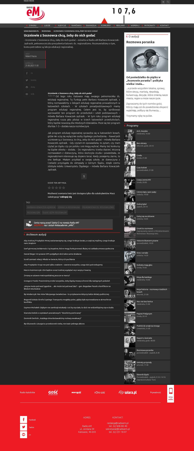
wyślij (32, 94)
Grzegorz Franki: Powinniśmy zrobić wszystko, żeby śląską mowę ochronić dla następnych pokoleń (67, 281)
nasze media (29, 1)
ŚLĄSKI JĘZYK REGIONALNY (55, 212)
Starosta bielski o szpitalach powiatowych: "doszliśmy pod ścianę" (52, 313)
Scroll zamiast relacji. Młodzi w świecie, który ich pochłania (49, 259)
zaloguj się (66, 196)
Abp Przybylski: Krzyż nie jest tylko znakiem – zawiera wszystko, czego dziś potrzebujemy (63, 265)
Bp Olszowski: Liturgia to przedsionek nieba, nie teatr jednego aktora (54, 324)
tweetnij (33, 80)
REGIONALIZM (33, 212)
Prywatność (155, 392)
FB (32, 73)
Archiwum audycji (36, 234)
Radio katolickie (27, 392)
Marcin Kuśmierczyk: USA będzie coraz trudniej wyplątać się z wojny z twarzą (57, 270)
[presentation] (33, 438)
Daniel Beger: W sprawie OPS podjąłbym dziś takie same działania (52, 254)
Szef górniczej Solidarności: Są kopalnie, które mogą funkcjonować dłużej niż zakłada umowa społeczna (69, 248)
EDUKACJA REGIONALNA (69, 207)
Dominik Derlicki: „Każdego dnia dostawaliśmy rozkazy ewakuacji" (52, 318)
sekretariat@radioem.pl (118, 429)
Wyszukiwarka (168, 2)
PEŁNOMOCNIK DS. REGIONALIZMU (98, 207)
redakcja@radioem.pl (118, 423)
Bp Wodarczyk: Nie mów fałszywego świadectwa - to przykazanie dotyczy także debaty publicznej (66, 294)
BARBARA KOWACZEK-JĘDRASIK (41, 207)
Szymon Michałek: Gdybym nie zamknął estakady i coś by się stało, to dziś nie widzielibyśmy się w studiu (69, 307)
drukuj (33, 87)
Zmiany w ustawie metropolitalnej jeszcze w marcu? (47, 275)
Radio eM (51, 96)
